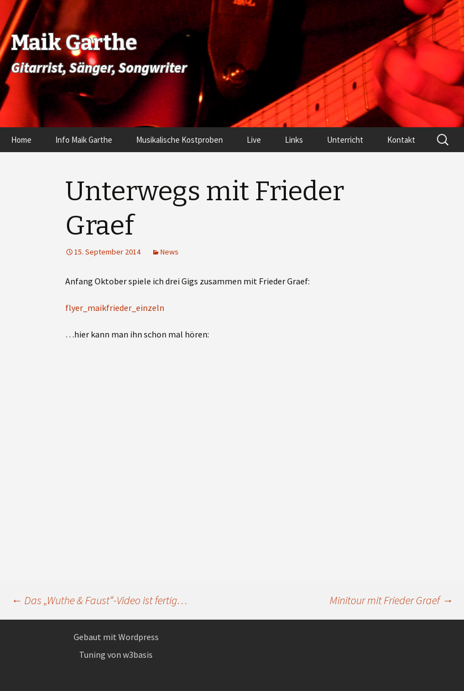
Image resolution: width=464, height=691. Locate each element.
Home (21, 139)
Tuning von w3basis (116, 654)
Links (294, 139)
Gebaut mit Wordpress (116, 636)
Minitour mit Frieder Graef (391, 600)
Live (254, 139)
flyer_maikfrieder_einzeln (114, 307)
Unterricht (345, 139)
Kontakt (401, 139)
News (169, 252)
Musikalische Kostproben (179, 139)
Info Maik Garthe (83, 139)
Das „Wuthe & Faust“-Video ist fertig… (99, 600)
